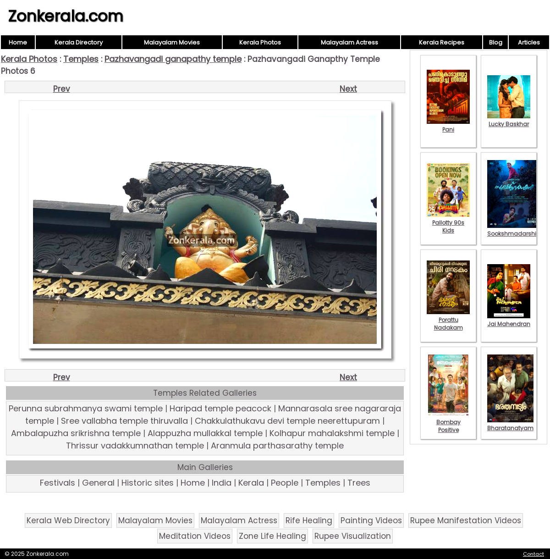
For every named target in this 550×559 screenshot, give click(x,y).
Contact (533, 554)
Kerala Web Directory (68, 520)
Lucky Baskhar (508, 120)
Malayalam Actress (349, 42)
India (221, 482)
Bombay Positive (448, 422)
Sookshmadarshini (514, 230)
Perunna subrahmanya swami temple (86, 408)
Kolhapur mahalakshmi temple (332, 433)
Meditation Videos (195, 536)
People (284, 482)
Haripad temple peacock (220, 408)
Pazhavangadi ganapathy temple (173, 59)
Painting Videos (371, 520)
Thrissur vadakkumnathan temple (135, 445)
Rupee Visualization (352, 536)
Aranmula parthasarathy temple (277, 445)
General (98, 482)
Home (18, 42)
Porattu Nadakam (448, 320)
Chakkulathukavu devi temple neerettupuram (287, 420)
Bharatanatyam (510, 424)
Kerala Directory (79, 42)
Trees (358, 482)
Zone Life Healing (272, 536)
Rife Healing (309, 520)
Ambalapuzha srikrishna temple (76, 433)
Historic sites (147, 482)
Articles (529, 42)
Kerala (251, 482)
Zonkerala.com (65, 16)
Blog (495, 42)
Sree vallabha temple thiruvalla (124, 420)
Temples (81, 59)
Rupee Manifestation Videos (465, 520)
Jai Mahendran (508, 320)
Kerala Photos (260, 42)
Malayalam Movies (172, 42)
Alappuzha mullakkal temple (205, 433)
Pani (448, 125)
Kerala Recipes (441, 42)
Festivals (57, 482)
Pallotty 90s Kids (448, 222)
